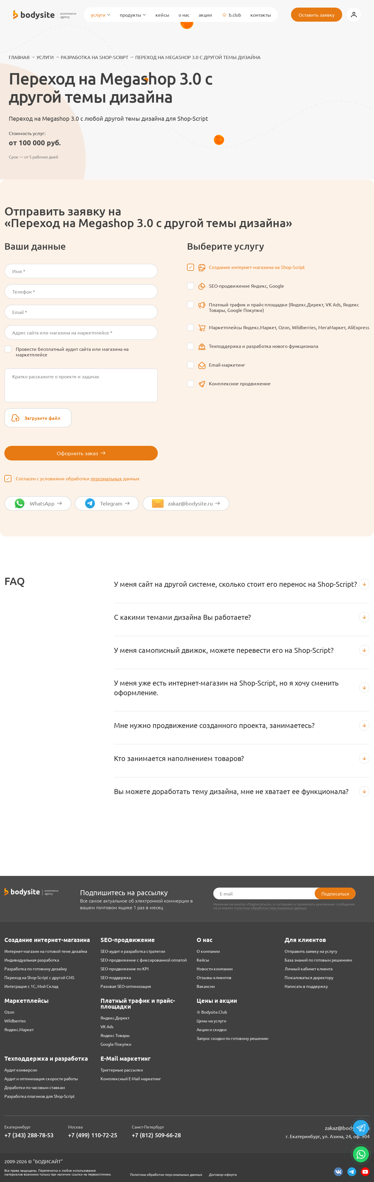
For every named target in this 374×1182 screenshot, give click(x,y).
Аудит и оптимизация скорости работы (41, 1078)
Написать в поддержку (306, 986)
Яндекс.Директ (115, 1017)
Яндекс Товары (115, 1035)
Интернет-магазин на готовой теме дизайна (45, 951)
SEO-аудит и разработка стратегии (133, 951)
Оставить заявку (317, 15)
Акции (205, 15)
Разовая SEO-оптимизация (126, 986)
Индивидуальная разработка (31, 959)
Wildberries (15, 1020)
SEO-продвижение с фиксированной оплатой (144, 959)
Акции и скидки (211, 1029)
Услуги (100, 15)
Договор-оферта (223, 1174)
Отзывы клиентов (214, 977)
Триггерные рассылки (122, 1069)
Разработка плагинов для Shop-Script (39, 1096)
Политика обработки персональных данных (166, 1174)
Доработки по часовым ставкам (34, 1087)
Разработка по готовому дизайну (35, 968)
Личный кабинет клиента (309, 968)
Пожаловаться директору (309, 977)
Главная (19, 57)
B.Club (231, 15)
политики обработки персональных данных (270, 908)
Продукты (133, 15)
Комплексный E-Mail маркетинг (131, 1078)
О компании (208, 951)
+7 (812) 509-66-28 (156, 1135)
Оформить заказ (81, 453)
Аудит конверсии (20, 1069)
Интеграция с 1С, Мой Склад (31, 986)
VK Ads (107, 1026)
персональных (106, 478)
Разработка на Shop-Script (94, 57)
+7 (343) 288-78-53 (28, 1135)
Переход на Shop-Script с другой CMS (39, 977)
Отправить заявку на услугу (311, 951)
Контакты (260, 15)
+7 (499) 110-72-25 (92, 1135)
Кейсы (162, 15)
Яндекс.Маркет (19, 1029)
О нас (184, 15)
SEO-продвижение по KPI (125, 968)
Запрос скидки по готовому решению (232, 1038)
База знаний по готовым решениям (318, 959)
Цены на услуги (211, 1020)
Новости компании (215, 968)
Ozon (9, 1011)
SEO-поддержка (116, 977)
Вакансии (206, 986)
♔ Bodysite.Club (212, 1011)
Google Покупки (116, 1044)
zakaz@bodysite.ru (347, 1128)
